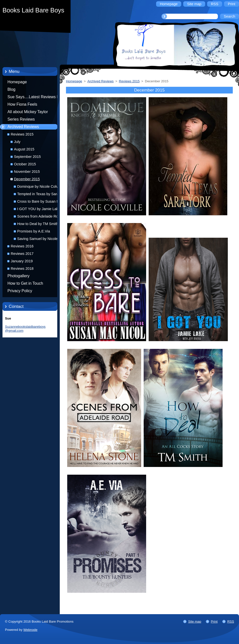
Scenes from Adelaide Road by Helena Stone (42, 217)
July (17, 142)
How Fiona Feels (22, 104)
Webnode (30, 630)
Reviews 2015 (22, 134)
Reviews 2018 (22, 269)
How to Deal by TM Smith (37, 224)
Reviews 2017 (22, 254)
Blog (11, 89)
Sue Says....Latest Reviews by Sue (34, 98)
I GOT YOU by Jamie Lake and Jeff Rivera (42, 210)
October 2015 (25, 164)
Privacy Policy (19, 291)
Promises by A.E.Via (33, 231)
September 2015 (27, 157)
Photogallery (18, 276)
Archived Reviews (23, 127)
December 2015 (27, 179)
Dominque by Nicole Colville (39, 186)
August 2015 (24, 149)
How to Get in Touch (25, 283)
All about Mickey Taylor (27, 112)
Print (214, 621)
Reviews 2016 (22, 246)
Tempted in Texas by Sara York (42, 194)
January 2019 (22, 261)
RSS (230, 621)
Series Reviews (21, 119)
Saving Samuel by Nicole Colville (37, 239)
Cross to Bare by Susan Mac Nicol (40, 202)
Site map (194, 621)
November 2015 (27, 172)
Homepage (17, 82)
